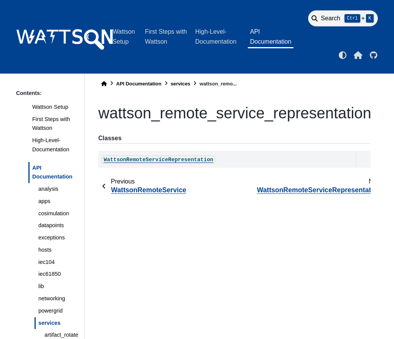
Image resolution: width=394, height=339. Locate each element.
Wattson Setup (124, 36)
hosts (44, 250)
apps (44, 201)
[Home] (104, 84)
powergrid (50, 311)
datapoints (51, 225)
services (49, 323)
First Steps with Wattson (166, 36)
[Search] (343, 18)
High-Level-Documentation (216, 36)
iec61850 (49, 274)
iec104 (46, 262)
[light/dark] (342, 55)
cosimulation (53, 213)
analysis (48, 189)
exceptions (51, 237)
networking (51, 298)
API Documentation (271, 36)
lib (41, 286)
